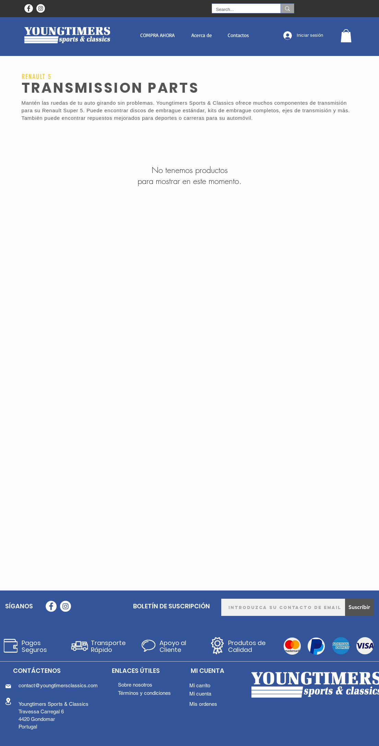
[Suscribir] (359, 607)
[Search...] (241, 9)
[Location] (8, 701)
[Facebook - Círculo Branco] (28, 8)
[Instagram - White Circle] (40, 8)
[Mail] (8, 686)
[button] (157, 35)
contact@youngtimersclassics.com (58, 685)
